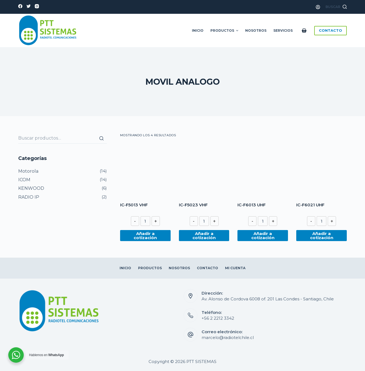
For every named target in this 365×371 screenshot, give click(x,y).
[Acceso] (318, 7)
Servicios (283, 30)
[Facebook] (20, 6)
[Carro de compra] (305, 30)
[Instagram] (37, 6)
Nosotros (255, 30)
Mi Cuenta (235, 268)
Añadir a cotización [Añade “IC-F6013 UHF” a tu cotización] (262, 235)
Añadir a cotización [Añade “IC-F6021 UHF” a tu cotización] (321, 235)
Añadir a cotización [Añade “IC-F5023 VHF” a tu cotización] (204, 235)
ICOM (24, 179)
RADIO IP (28, 197)
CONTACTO (330, 30)
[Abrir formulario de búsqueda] (336, 7)
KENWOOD (31, 188)
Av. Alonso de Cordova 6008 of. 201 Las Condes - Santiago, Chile (268, 298)
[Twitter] (29, 6)
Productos (225, 30)
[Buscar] (101, 138)
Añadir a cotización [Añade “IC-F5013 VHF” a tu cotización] (145, 235)
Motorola (28, 171)
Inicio (197, 30)
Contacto (207, 268)
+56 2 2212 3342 (218, 318)
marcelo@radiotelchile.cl (228, 337)
